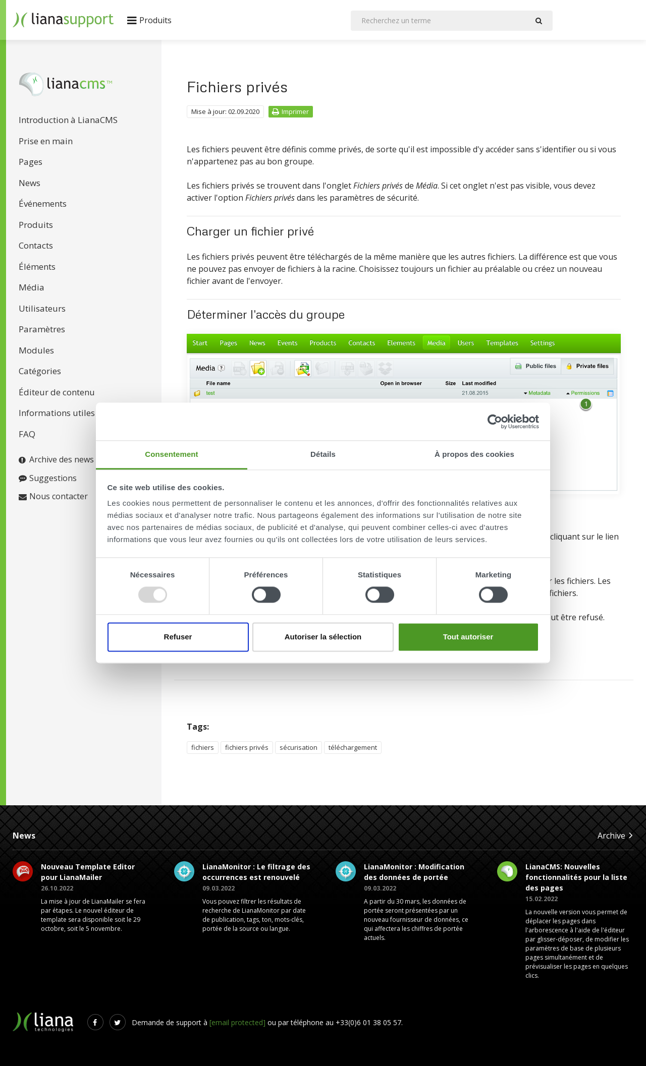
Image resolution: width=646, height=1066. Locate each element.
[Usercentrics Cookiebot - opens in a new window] (495, 421)
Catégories (40, 371)
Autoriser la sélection (323, 636)
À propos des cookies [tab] (474, 454)
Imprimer (290, 111)
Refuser (178, 636)
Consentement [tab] (171, 454)
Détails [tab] (323, 454)
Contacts (36, 245)
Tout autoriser (468, 636)
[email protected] (237, 1022)
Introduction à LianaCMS (68, 120)
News (29, 183)
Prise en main (46, 141)
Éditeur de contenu (57, 392)
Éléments (37, 266)
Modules (36, 350)
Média (31, 287)
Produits (36, 224)
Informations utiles (57, 413)
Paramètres (42, 329)
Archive (615, 835)
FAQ (27, 434)
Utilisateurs (42, 308)
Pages (30, 161)
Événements (43, 203)
